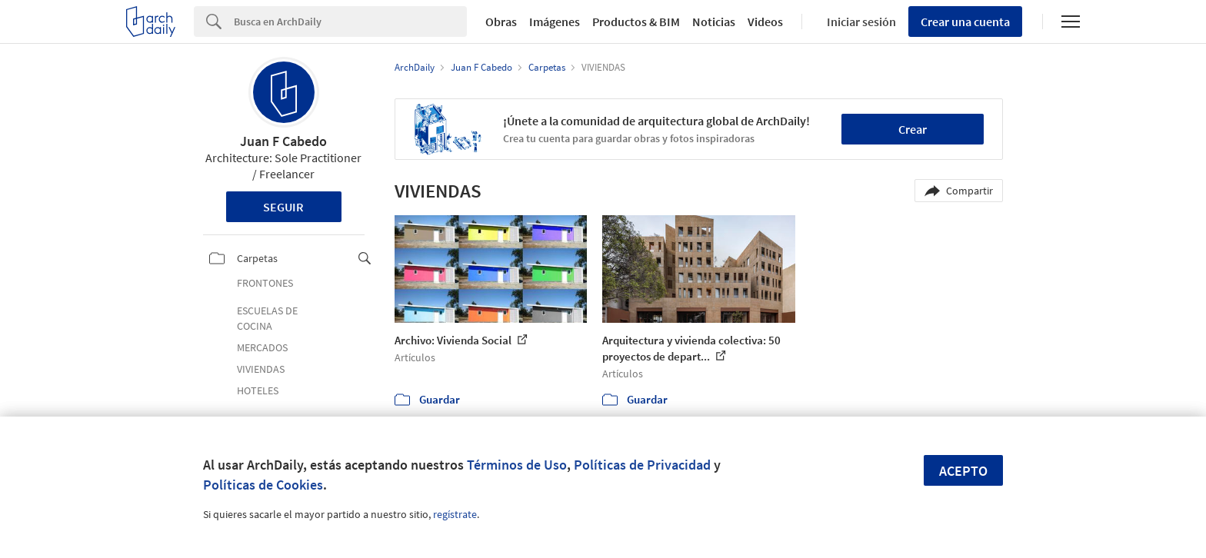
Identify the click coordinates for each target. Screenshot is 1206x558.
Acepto (963, 471)
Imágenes (554, 21)
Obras (501, 21)
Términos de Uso (517, 464)
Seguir (283, 206)
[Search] (350, 21)
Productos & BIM (636, 21)
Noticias (713, 21)
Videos (765, 21)
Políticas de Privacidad (642, 464)
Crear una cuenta (965, 21)
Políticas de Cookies (263, 484)
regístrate (455, 514)
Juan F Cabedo (283, 141)
